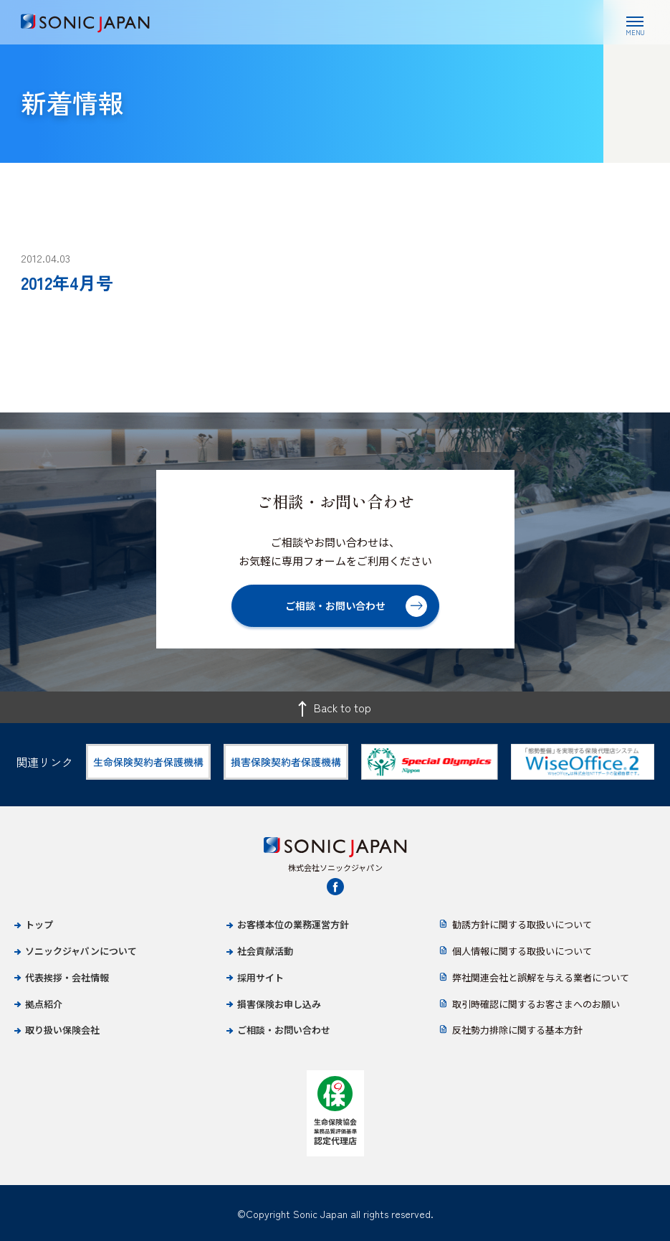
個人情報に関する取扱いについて (522, 951)
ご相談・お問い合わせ (283, 1030)
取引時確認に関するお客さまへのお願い (536, 1004)
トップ (39, 924)
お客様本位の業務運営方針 (293, 924)
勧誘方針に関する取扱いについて (522, 924)
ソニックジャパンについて (81, 951)
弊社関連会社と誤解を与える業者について (540, 977)
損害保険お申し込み (279, 1004)
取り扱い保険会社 (62, 1030)
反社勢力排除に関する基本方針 (517, 1030)
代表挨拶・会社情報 (67, 977)
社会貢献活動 (265, 951)
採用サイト (260, 977)
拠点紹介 (43, 1004)
